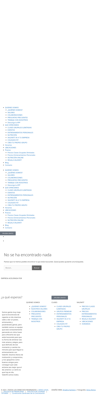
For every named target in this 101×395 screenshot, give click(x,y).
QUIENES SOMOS (12, 107)
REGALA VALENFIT (15, 160)
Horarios (8, 145)
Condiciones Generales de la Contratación (28, 393)
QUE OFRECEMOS (12, 125)
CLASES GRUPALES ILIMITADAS (20, 127)
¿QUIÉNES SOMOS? (15, 110)
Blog (7, 162)
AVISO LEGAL (43, 390)
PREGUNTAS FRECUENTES (18, 117)
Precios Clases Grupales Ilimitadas (21, 152)
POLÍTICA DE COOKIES (36, 391)
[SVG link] (50, 53)
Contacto (8, 165)
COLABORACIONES (15, 115)
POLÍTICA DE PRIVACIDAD (14, 391)
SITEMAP (4, 393)
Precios (8, 150)
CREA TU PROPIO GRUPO (17, 142)
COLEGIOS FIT (13, 140)
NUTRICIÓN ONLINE (16, 157)
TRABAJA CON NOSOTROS (18, 120)
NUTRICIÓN (12, 135)
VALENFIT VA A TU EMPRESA (18, 137)
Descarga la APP (14, 122)
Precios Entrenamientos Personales (21, 155)
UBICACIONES (10, 147)
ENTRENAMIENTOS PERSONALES (20, 132)
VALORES (11, 112)
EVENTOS (11, 130)
